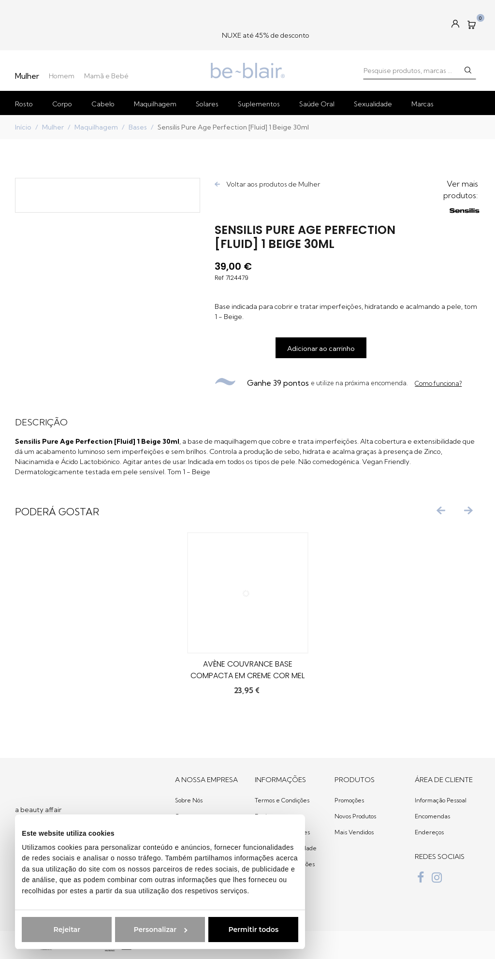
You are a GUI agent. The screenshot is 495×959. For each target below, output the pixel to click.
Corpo (62, 104)
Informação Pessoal (440, 800)
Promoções (349, 800)
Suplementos (259, 104)
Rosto (24, 104)
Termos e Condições (282, 800)
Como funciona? (438, 383)
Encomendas (432, 816)
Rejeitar (61, 929)
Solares (207, 104)
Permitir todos (248, 929)
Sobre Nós (189, 800)
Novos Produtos (355, 816)
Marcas (422, 104)
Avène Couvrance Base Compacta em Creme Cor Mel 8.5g (247, 675)
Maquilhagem (155, 104)
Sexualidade (373, 104)
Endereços (429, 832)
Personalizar (155, 929)
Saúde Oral (317, 104)
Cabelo (103, 104)
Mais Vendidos (354, 832)
